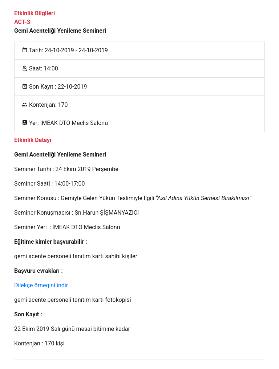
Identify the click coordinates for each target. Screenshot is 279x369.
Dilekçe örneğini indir (41, 285)
